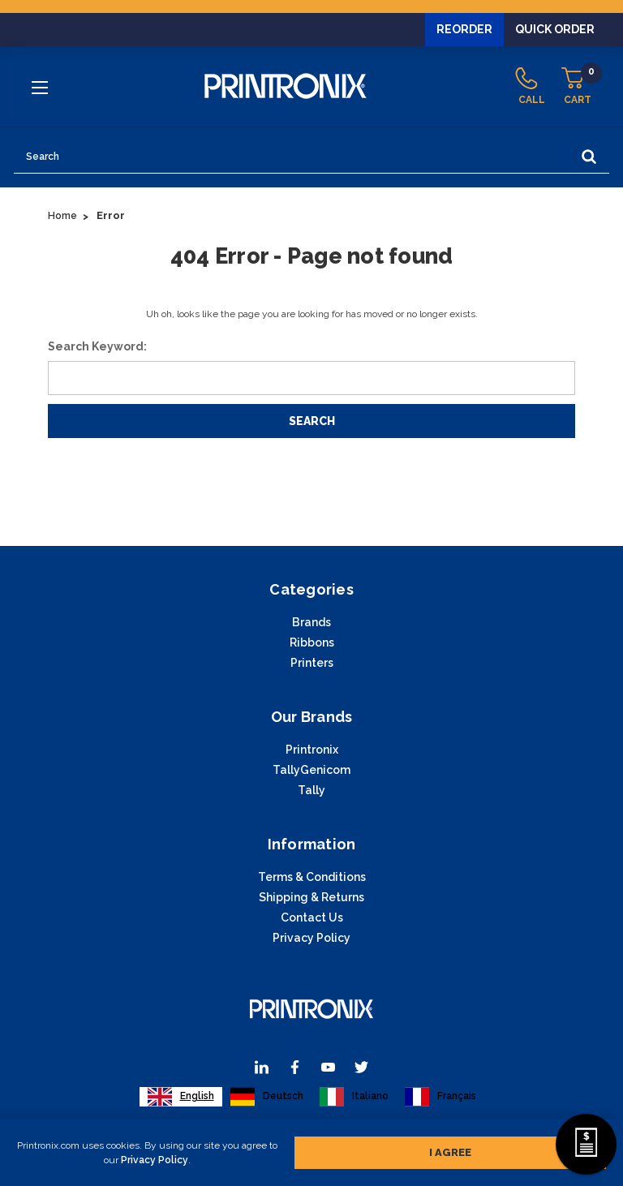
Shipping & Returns (311, 897)
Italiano (354, 1097)
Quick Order (555, 29)
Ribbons (312, 642)
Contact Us (312, 917)
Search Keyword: (97, 346)
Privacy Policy (154, 1156)
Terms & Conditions (312, 876)
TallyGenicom (311, 769)
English (181, 1097)
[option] (267, 1097)
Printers (311, 662)
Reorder (464, 29)
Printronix (312, 749)
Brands (311, 622)
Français (440, 1097)
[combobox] (181, 1097)
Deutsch (266, 1097)
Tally (311, 790)
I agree (450, 1149)
